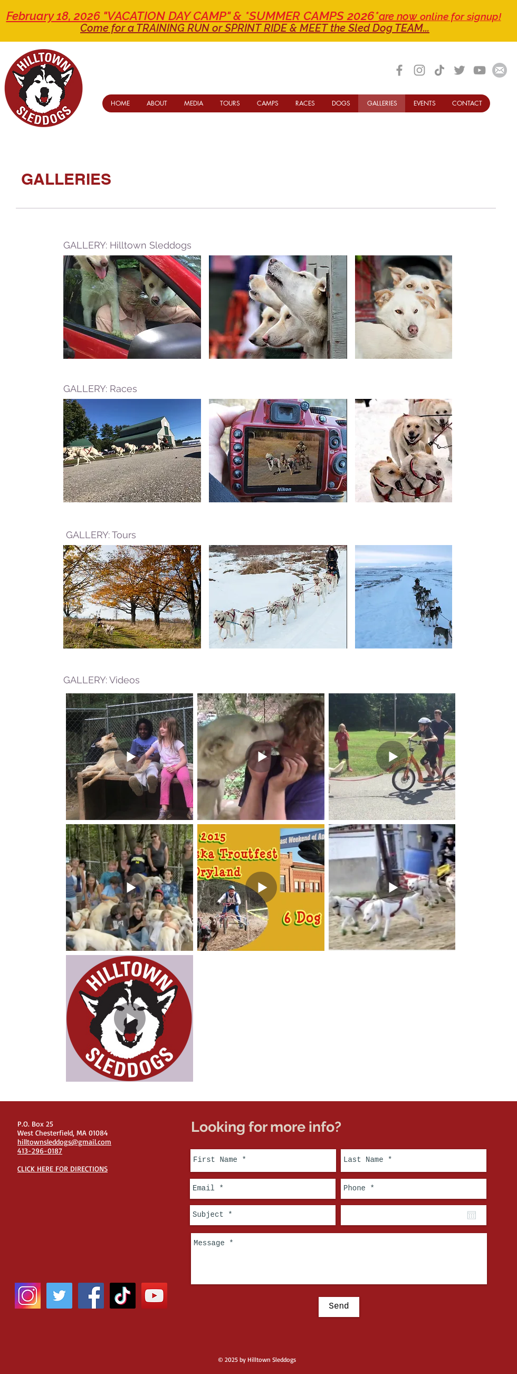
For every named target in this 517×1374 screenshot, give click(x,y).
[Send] (339, 1307)
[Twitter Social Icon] (59, 1296)
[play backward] (76, 307)
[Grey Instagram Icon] (419, 70)
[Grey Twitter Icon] (459, 70)
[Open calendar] (471, 1215)
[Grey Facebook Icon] (399, 70)
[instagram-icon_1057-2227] (28, 1296)
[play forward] (439, 307)
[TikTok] (439, 70)
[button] (132, 307)
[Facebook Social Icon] (91, 1296)
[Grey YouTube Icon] (479, 70)
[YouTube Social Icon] (154, 1296)
